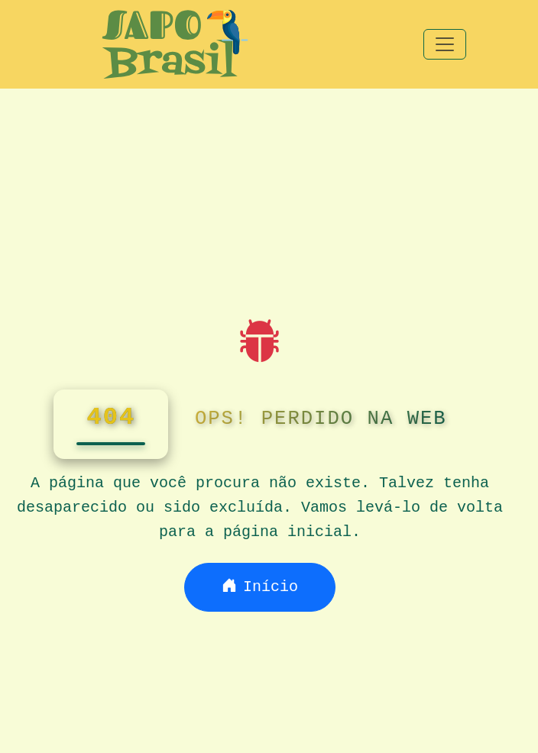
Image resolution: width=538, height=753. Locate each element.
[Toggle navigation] (444, 44)
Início (260, 587)
